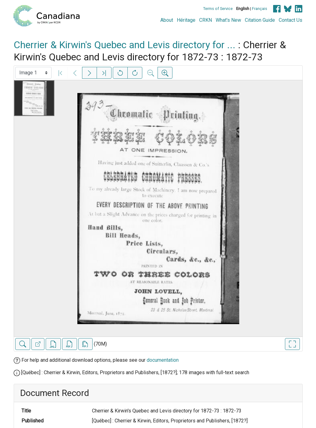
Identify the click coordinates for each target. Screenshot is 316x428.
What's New (228, 20)
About (166, 20)
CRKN (205, 20)
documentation (163, 360)
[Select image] (33, 73)
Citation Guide (260, 20)
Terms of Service (218, 8)
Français (259, 8)
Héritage (186, 20)
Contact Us (290, 20)
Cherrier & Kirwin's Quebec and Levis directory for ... (125, 45)
